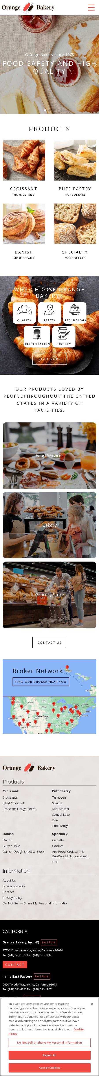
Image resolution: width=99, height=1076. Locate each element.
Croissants (10, 797)
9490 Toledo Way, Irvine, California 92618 (30, 984)
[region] (49, 1036)
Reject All (49, 1055)
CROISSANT (24, 168)
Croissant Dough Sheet (19, 809)
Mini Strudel (60, 809)
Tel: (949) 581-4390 (14, 989)
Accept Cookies (49, 1068)
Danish (8, 833)
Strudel (57, 803)
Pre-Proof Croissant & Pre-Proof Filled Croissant (70, 853)
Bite (55, 820)
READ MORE (49, 359)
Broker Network (14, 886)
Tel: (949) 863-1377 (14, 955)
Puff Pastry (61, 791)
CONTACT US (50, 642)
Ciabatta (58, 840)
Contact (8, 892)
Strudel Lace (61, 814)
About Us (9, 880)
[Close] (92, 1004)
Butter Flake (11, 846)
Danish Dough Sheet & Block (23, 851)
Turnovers (59, 797)
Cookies (58, 846)
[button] (4, 64)
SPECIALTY (75, 232)
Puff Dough (60, 826)
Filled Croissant (13, 803)
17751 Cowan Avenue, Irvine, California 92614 (33, 950)
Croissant (11, 791)
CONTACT (15, 965)
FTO (55, 862)
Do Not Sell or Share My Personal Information (36, 903)
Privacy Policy (12, 897)
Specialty (60, 833)
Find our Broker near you (40, 682)
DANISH (24, 232)
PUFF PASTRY (75, 168)
